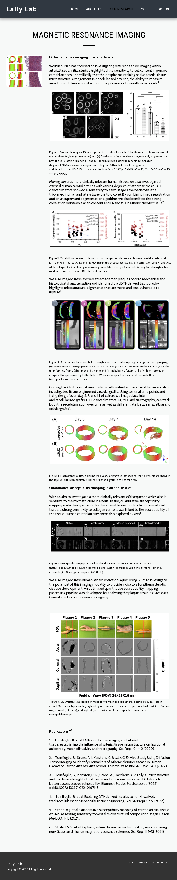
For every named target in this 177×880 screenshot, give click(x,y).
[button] (160, 9)
